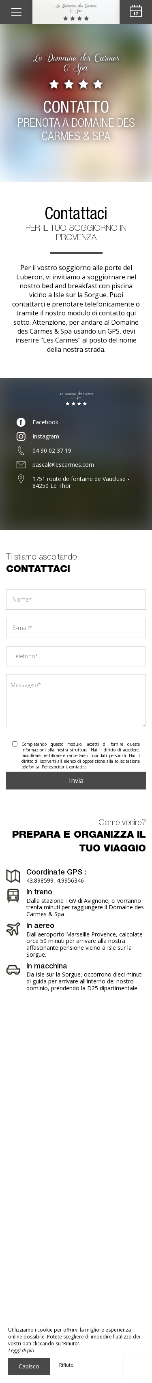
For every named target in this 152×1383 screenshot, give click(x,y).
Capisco (29, 1366)
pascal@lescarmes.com (63, 464)
